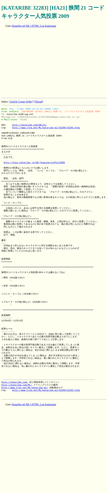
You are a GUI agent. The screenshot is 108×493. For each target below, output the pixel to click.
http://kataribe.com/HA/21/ (29, 124)
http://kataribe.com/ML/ (16, 384)
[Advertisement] (32, 63)
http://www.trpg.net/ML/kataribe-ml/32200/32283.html (46, 127)
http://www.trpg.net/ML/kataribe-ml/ (24, 387)
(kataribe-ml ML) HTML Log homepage (34, 25)
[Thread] (38, 101)
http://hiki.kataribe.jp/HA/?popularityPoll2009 (34, 162)
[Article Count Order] (21, 101)
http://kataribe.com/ (14, 382)
